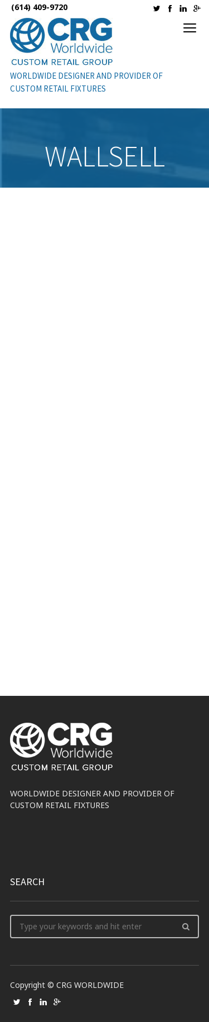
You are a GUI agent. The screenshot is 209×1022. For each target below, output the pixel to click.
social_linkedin (183, 8)
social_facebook (170, 8)
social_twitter (156, 8)
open (190, 28)
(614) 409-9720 (39, 7)
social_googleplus (196, 8)
